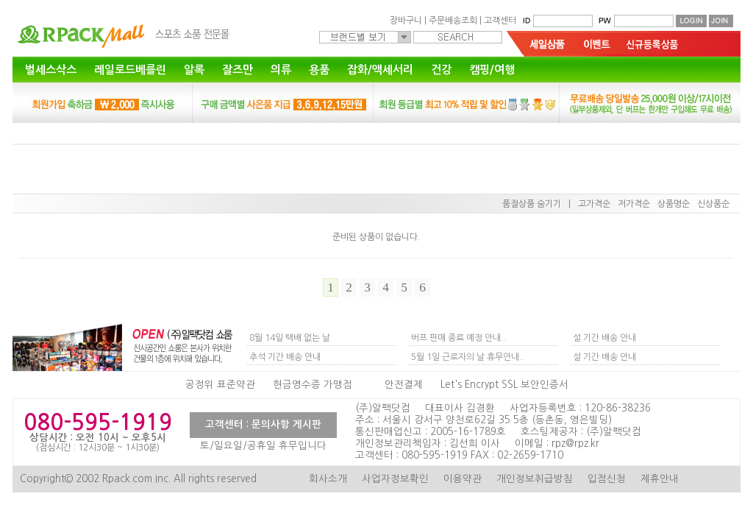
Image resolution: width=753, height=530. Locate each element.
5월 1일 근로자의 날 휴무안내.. (468, 357)
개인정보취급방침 (534, 479)
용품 (319, 69)
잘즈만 (237, 69)
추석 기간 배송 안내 (285, 357)
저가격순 (634, 203)
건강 (441, 69)
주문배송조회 (453, 20)
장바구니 (406, 20)
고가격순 (594, 203)
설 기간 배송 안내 (604, 337)
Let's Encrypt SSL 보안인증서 (504, 384)
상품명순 (673, 203)
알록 (194, 69)
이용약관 (462, 479)
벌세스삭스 (50, 69)
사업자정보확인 (395, 479)
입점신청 (607, 479)
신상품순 (713, 203)
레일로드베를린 (130, 69)
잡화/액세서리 (380, 69)
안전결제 (404, 384)
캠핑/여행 (492, 69)
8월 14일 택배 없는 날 (289, 337)
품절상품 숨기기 (531, 203)
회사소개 (328, 479)
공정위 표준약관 (220, 384)
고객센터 (500, 20)
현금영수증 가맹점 (312, 384)
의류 (281, 69)
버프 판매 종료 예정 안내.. (459, 337)
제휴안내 (659, 479)
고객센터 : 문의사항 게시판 (263, 424)
